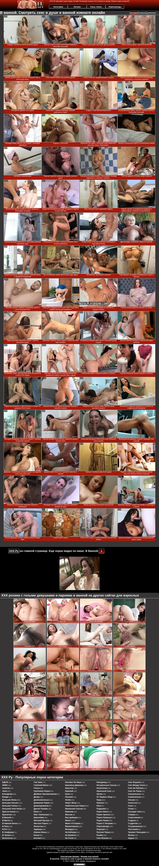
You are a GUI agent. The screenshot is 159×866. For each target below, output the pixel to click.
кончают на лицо (73, 782)
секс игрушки (134, 782)
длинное (150, 13)
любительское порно (75, 806)
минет (68, 820)
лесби (68, 800)
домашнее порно (42, 803)
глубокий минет (41, 785)
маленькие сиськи (74, 809)
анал (4, 791)
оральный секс (104, 791)
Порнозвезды (115, 7)
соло (130, 806)
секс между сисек (136, 785)
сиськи (131, 800)
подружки (101, 809)
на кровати (70, 835)
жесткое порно (41, 823)
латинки (69, 797)
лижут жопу (70, 803)
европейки (39, 817)
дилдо (37, 797)
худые (131, 838)
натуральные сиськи (107, 785)
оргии (99, 794)
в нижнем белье (10, 823)
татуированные (135, 826)
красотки (69, 788)
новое (142, 13)
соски (131, 809)
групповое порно (42, 791)
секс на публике (136, 788)
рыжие (100, 835)
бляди (5, 797)
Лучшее (77, 7)
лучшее (134, 13)
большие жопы (9, 800)
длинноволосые (41, 800)
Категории (58, 7)
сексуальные (134, 794)
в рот (4, 829)
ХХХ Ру (14, 550)
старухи (132, 820)
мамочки (69, 812)
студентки (133, 823)
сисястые (132, 803)
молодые (69, 829)
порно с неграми (105, 823)
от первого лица (104, 797)
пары (99, 800)
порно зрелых (103, 814)
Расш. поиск (96, 7)
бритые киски (8, 812)
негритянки (102, 788)
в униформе (8, 832)
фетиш (131, 835)
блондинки (7, 794)
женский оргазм (41, 820)
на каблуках (71, 832)
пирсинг (100, 803)
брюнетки (6, 814)
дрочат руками (41, 809)
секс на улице (134, 791)
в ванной (6, 817)
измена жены (40, 832)
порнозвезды (103, 826)
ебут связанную (41, 814)
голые (37, 788)
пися (99, 806)
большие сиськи (10, 803)
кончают (38, 838)
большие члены (10, 806)
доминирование (41, 806)
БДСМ (5, 782)
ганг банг (38, 782)
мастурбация (71, 817)
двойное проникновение (45, 794)
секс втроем (102, 838)
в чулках (6, 835)
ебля (36, 812)
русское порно (103, 832)
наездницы (102, 782)
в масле (6, 820)
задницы (38, 829)
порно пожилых (104, 817)
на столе (69, 838)
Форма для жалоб (89, 856)
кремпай (69, 791)
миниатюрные (72, 826)
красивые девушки (74, 785)
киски (36, 835)
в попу (5, 826)
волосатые (7, 838)
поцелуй (101, 829)
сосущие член (134, 812)
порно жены (102, 812)
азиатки (6, 788)
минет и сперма (72, 823)
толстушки (133, 829)
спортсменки (134, 817)
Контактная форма (70, 856)
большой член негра (12, 809)
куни (67, 794)
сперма (131, 814)
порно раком (103, 820)
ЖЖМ (4, 785)
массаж (68, 814)
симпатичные (134, 797)
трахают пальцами (137, 832)
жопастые (38, 826)
